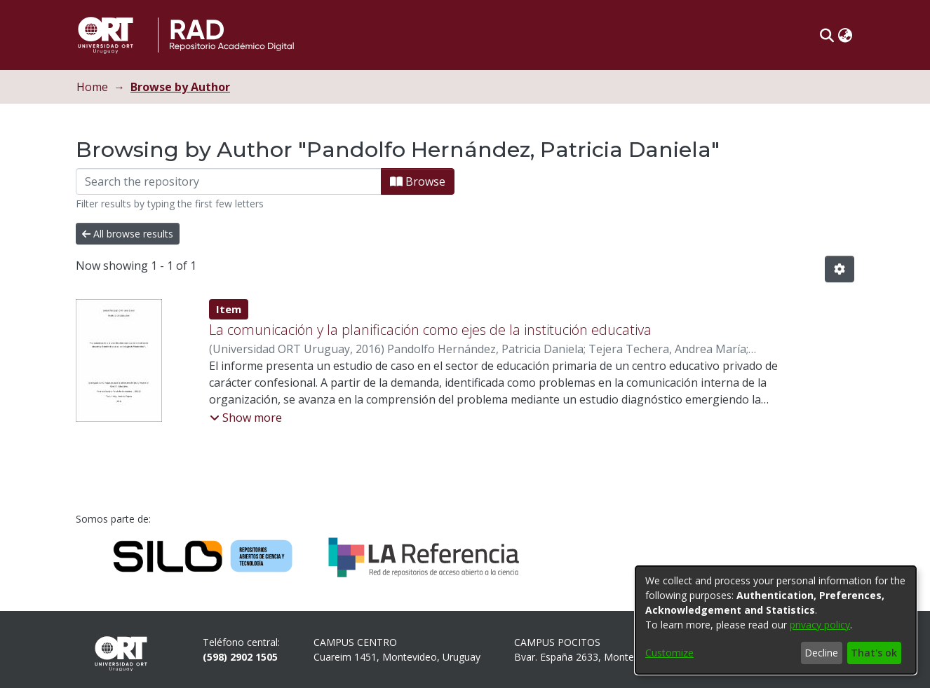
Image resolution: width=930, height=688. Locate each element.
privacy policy (820, 624)
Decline (821, 652)
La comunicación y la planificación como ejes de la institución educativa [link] (430, 329)
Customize (669, 652)
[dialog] (775, 620)
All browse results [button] (127, 233)
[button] (826, 35)
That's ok (874, 652)
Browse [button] (417, 181)
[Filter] (229, 181)
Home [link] (92, 87)
